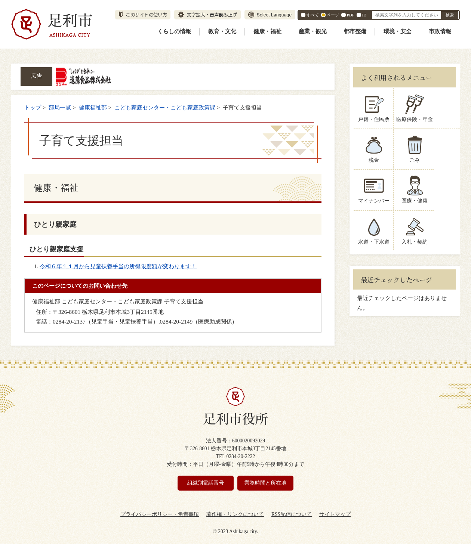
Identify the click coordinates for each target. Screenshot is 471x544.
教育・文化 (222, 31)
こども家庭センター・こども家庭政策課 (164, 107)
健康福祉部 (93, 107)
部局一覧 (60, 107)
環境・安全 (398, 31)
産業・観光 (313, 31)
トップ (32, 107)
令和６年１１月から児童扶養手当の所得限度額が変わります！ (118, 266)
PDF (350, 15)
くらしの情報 (174, 31)
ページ (333, 15)
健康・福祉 (267, 31)
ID (364, 15)
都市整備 (355, 31)
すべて (313, 15)
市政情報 (440, 31)
